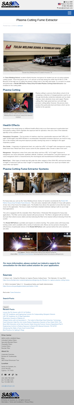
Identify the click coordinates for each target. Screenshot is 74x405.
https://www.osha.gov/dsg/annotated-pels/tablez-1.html (20, 286)
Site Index (4, 402)
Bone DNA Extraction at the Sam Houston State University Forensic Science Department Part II (33, 324)
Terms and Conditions (16, 402)
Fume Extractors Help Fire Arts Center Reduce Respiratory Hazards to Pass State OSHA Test (32, 322)
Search (6, 307)
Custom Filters (5, 346)
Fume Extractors (15, 292)
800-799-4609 (67, 6)
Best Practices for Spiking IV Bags (13, 330)
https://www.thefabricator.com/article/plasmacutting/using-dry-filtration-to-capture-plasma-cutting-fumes (36, 280)
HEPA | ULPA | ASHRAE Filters (10, 338)
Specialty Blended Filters (9, 342)
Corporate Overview (7, 354)
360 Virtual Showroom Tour (10, 360)
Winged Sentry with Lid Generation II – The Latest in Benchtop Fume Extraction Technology (32, 320)
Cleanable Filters (6, 344)
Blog (2, 358)
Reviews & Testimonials (9, 356)
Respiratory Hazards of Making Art (14, 318)
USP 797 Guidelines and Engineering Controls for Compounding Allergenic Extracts (29, 314)
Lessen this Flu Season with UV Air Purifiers (17, 312)
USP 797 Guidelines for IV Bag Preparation (16, 316)
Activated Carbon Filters (9, 340)
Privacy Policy (29, 402)
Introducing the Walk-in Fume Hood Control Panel (18, 328)
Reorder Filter (5, 348)
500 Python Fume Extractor (26, 254)
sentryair (20, 26)
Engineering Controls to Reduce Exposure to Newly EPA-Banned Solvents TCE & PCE (30, 326)
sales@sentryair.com (65, 8)
